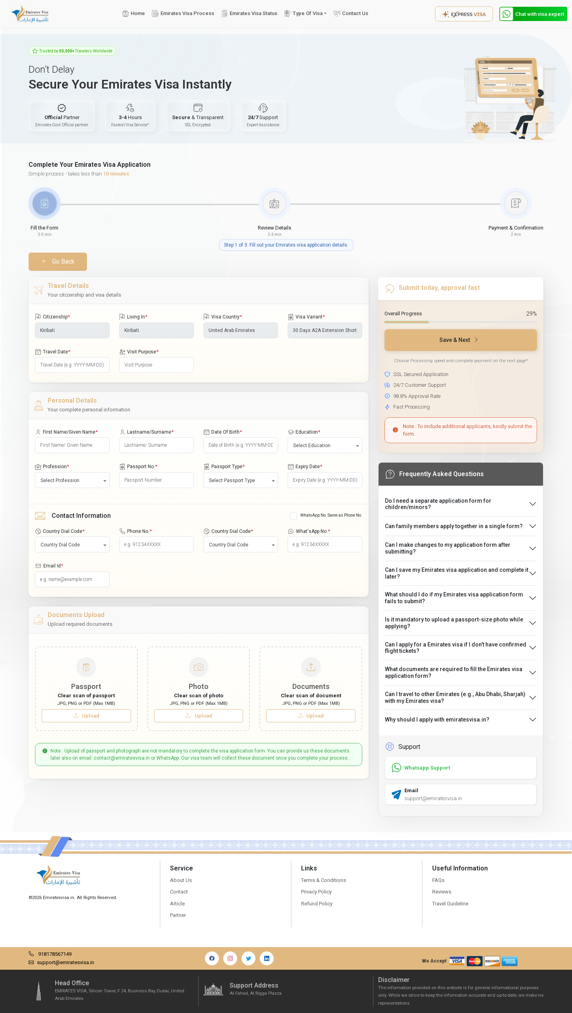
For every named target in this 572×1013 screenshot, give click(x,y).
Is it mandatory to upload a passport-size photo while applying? (454, 622)
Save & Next (459, 340)
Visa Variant (306, 317)
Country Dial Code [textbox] (60, 545)
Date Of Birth (222, 432)
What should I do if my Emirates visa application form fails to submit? (454, 597)
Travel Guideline (450, 904)
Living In (133, 317)
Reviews (441, 892)
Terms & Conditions (323, 880)
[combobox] (325, 445)
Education (304, 432)
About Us (181, 880)
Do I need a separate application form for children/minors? (438, 504)
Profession (52, 467)
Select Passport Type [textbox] (232, 480)
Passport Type (224, 467)
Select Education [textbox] (311, 445)
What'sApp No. (309, 531)
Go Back (58, 261)
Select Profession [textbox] (60, 480)
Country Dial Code (60, 531)
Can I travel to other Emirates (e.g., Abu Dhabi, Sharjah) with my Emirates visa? (455, 697)
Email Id (49, 566)
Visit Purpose (138, 352)
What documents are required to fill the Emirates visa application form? (453, 672)
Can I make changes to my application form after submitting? (447, 548)
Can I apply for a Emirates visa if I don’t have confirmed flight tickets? (455, 647)
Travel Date (52, 352)
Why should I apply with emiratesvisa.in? (437, 719)
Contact (179, 892)
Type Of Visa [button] (303, 13)
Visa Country (222, 317)
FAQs (438, 880)
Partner (178, 915)
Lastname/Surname (146, 432)
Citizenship (52, 317)
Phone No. (135, 531)
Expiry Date (305, 467)
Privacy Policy (316, 892)
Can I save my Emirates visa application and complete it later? (456, 573)
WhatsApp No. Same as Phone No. (331, 515)
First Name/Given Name (66, 432)
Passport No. (138, 467)
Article (177, 904)
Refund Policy (316, 904)
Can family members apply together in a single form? (454, 526)
